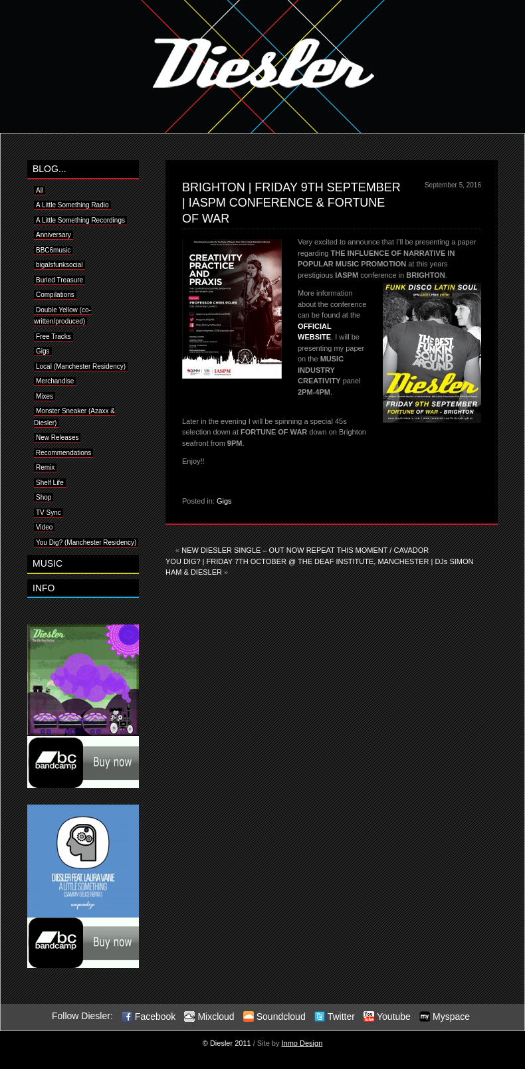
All (39, 190)
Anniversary (53, 235)
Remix (45, 467)
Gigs (224, 501)
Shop (43, 497)
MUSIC (47, 563)
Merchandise (55, 381)
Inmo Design (302, 1043)
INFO (43, 588)
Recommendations (63, 452)
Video (44, 527)
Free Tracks (53, 336)
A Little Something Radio (72, 205)
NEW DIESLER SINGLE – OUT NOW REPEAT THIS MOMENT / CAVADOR (305, 550)
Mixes (44, 396)
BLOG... (49, 168)
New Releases (57, 437)
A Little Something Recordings (80, 220)
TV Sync (48, 512)
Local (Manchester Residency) (81, 366)
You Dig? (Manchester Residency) (86, 542)
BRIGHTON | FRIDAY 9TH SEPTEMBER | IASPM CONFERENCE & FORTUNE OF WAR (291, 203)
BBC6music (53, 250)
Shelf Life (50, 482)
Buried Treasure (59, 280)
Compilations (55, 294)
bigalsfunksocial (59, 264)
